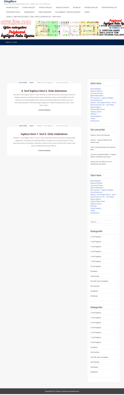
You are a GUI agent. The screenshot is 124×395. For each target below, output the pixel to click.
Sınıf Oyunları (95, 286)
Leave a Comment (62, 82)
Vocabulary (94, 291)
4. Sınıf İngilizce (96, 247)
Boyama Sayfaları (91, 7)
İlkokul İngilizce (29, 7)
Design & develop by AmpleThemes (67, 391)
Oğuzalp (107, 135)
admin (32, 82)
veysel (108, 157)
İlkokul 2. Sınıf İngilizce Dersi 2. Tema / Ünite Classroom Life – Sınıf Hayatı (33, 17)
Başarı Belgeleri (12, 7)
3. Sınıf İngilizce (96, 242)
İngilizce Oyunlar (62, 7)
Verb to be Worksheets (98, 147)
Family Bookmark (45, 12)
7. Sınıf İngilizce (47, 126)
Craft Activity (95, 276)
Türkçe (87, 12)
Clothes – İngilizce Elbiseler (100, 140)
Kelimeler (76, 7)
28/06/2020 (23, 126)
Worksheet (94, 296)
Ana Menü (94, 271)
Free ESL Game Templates (99, 281)
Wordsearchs (29, 12)
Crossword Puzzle (13, 12)
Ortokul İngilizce (45, 7)
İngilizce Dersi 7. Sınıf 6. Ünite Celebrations (44, 134)
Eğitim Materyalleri (109, 7)
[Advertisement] (62, 60)
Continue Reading (44, 110)
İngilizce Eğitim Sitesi (98, 109)
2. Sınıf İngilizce (96, 237)
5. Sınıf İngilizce (96, 251)
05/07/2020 (23, 82)
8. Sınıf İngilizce (47, 82)
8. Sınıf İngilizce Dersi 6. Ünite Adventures (44, 91)
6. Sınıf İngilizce (96, 256)
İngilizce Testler (96, 135)
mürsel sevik (95, 142)
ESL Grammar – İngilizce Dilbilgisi (67, 12)
